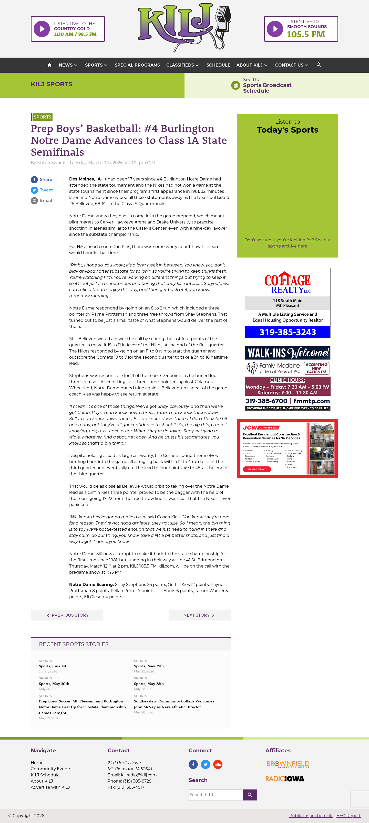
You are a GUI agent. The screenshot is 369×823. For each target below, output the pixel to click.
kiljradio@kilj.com (139, 775)
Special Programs (137, 65)
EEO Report (348, 815)
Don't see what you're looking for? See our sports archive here (287, 243)
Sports (97, 65)
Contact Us (292, 65)
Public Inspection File (311, 815)
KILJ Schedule (45, 775)
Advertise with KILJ (50, 787)
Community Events (51, 768)
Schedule (218, 65)
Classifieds (183, 65)
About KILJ (253, 65)
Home (37, 762)
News (69, 65)
